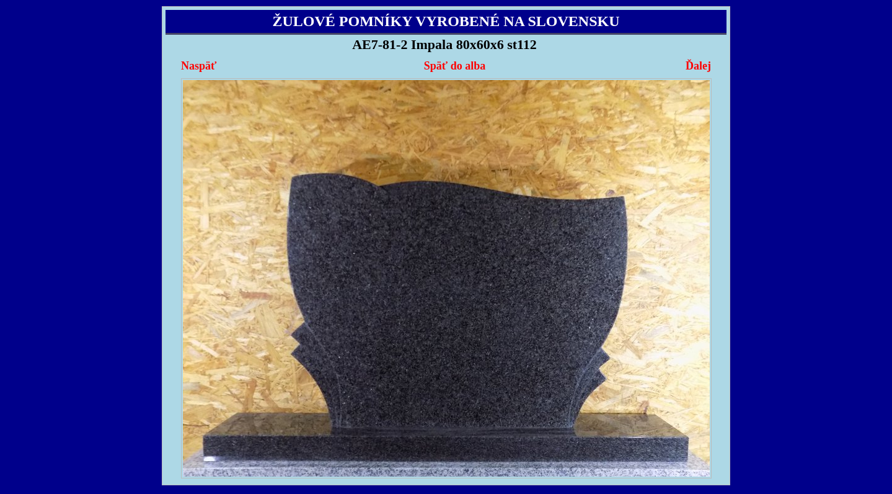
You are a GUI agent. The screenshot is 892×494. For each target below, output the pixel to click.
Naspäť (198, 66)
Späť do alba (454, 66)
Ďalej (698, 66)
